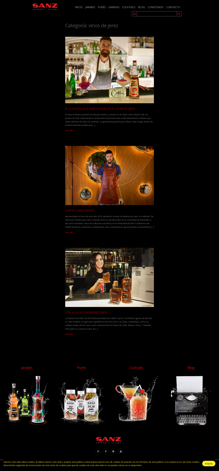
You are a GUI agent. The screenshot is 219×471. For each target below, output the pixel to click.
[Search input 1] (156, 13)
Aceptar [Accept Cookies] (209, 463)
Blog (141, 7)
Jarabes (90, 7)
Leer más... (69, 130)
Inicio (79, 7)
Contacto (173, 7)
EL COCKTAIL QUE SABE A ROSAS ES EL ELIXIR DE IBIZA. (100, 109)
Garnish (114, 7)
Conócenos (155, 7)
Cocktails (128, 7)
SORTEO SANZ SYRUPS (79, 211)
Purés (102, 7)
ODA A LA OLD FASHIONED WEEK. (87, 312)
